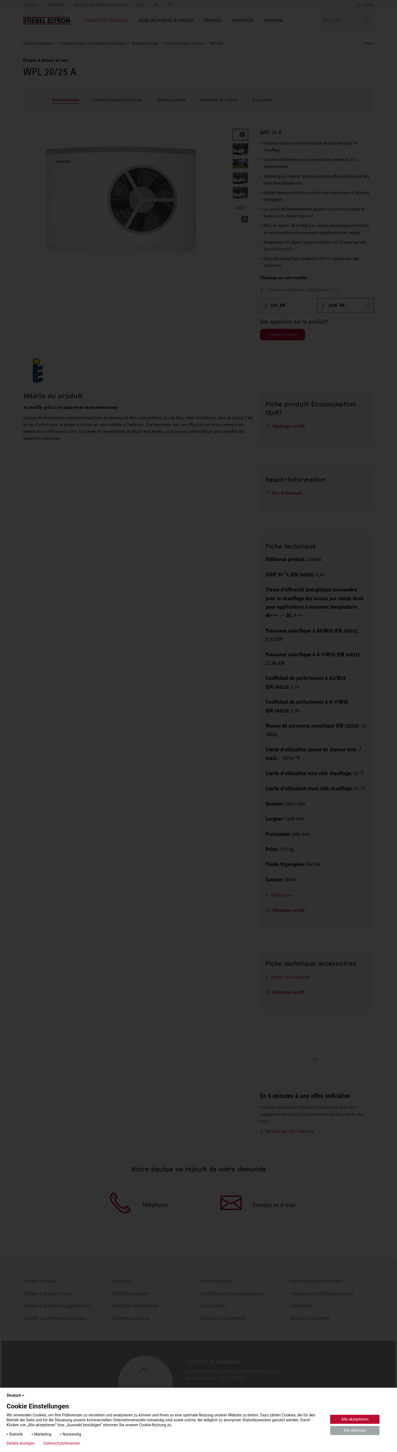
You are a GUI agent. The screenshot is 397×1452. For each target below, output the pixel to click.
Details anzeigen (20, 1443)
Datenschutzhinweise (61, 1443)
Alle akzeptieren (355, 1419)
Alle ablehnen (354, 1430)
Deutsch (16, 1395)
